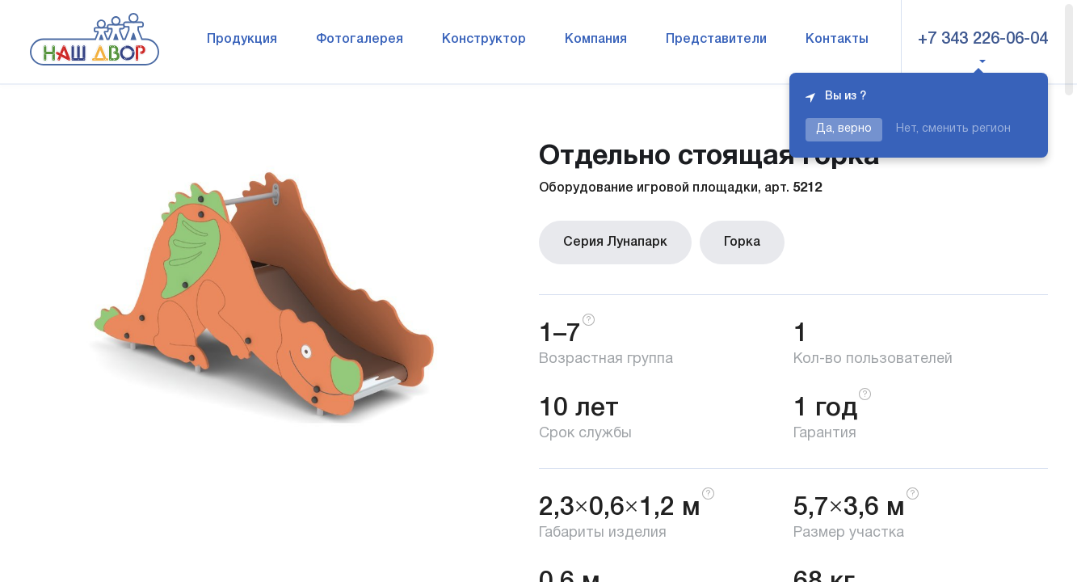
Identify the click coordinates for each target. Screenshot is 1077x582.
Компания (596, 39)
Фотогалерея (359, 39)
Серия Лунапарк (615, 242)
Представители (716, 39)
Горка (742, 242)
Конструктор (484, 39)
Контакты (837, 39)
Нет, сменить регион (953, 129)
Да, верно (844, 129)
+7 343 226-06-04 (983, 39)
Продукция (242, 39)
